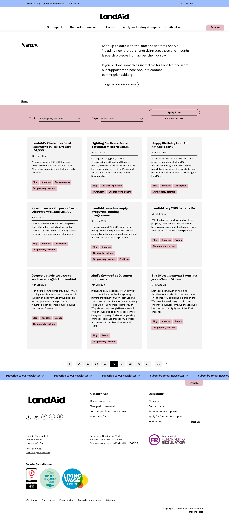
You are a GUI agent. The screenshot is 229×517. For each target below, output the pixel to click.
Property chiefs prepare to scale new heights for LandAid (54, 277)
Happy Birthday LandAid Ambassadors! (169, 144)
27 (88, 363)
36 (158, 363)
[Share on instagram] (44, 416)
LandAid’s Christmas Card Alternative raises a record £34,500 (52, 146)
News (29, 3)
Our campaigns (62, 182)
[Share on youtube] (36, 416)
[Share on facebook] (28, 416)
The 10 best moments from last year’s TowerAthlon (174, 277)
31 (122, 363)
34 (147, 363)
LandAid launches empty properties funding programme (109, 211)
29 (105, 363)
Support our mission (84, 27)
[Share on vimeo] (60, 416)
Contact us (73, 3)
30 (113, 363)
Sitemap (110, 500)
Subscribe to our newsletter (21, 375)
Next (168, 363)
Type (95, 118)
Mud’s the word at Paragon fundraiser (111, 277)
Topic (32, 118)
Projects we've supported (163, 411)
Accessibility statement (90, 500)
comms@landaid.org (117, 75)
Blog (35, 182)
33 (138, 363)
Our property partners (44, 188)
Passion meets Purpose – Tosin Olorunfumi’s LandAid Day (54, 209)
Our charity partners (112, 185)
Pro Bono (124, 259)
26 (79, 363)
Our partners (156, 406)
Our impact (54, 27)
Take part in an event (102, 406)
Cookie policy (48, 500)
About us (175, 27)
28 (96, 363)
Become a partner (100, 401)
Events (110, 27)
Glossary (154, 401)
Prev (60, 363)
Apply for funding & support (142, 27)
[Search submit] (182, 3)
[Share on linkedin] (52, 416)
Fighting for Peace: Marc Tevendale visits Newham (110, 144)
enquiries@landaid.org (38, 452)
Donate (215, 27)
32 (130, 363)
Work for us (155, 421)
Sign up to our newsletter (50, 3)
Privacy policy (66, 500)
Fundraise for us (100, 416)
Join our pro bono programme (108, 411)
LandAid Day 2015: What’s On (173, 208)
